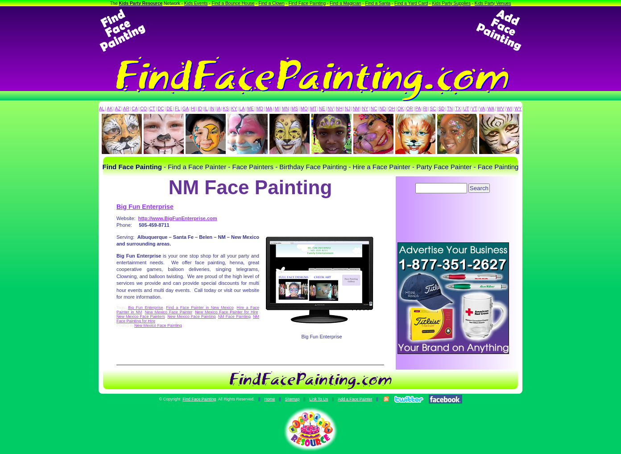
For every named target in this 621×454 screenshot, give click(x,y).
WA (491, 108)
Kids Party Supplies (451, 3)
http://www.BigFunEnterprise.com (177, 218)
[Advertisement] (310, 30)
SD (442, 108)
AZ (118, 108)
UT (466, 108)
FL (177, 108)
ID (200, 108)
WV (500, 108)
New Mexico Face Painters (140, 316)
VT (474, 108)
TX (458, 108)
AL (101, 108)
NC (374, 108)
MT (313, 108)
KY (234, 108)
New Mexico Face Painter (168, 312)
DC (160, 108)
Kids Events (196, 3)
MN (285, 108)
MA (269, 108)
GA (185, 108)
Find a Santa (377, 3)
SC (433, 108)
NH (339, 108)
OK (400, 108)
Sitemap (292, 399)
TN (450, 108)
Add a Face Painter (355, 399)
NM (356, 108)
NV (330, 108)
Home (269, 399)
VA (482, 108)
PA (418, 108)
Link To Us (318, 399)
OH (391, 108)
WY (518, 108)
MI (277, 108)
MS (294, 108)
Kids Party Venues (493, 3)
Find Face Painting (307, 3)
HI (193, 108)
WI (509, 108)
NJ (347, 108)
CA (135, 108)
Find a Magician (345, 3)
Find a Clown (271, 3)
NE (322, 108)
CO (143, 108)
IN (212, 108)
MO (304, 108)
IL (206, 108)
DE (169, 108)
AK (109, 108)
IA (218, 108)
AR (126, 108)
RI (425, 108)
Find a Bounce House (232, 3)
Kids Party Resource (141, 3)
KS (226, 108)
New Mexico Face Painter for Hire (226, 312)
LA (242, 108)
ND (383, 108)
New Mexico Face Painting (191, 316)
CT (152, 108)
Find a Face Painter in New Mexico (199, 307)
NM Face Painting (234, 316)
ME (250, 108)
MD (260, 108)
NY (365, 108)
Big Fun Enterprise (145, 206)
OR (409, 108)
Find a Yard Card (411, 3)
